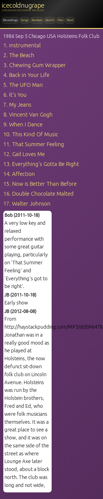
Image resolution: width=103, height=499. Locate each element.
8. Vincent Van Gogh (28, 114)
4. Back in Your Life (26, 75)
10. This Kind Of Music (30, 134)
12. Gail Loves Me (24, 154)
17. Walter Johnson (27, 203)
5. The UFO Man (23, 85)
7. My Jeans (17, 104)
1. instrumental (22, 45)
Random (37, 20)
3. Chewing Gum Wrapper (34, 65)
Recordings (10, 20)
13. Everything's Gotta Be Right (41, 164)
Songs (24, 20)
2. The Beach (18, 55)
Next (70, 20)
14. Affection (19, 174)
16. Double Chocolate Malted (38, 193)
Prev (60, 20)
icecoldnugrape (23, 5)
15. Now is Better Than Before (40, 184)
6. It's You (15, 95)
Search (50, 20)
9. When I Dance (23, 124)
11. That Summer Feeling (33, 144)
